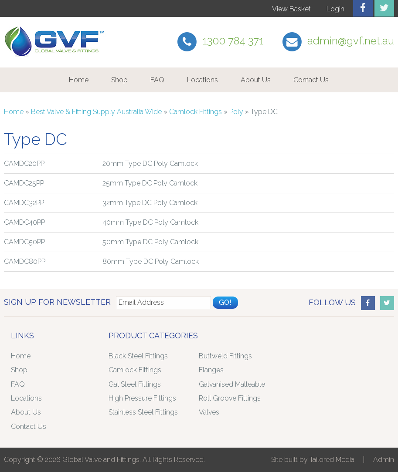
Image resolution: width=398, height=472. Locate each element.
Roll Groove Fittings (230, 398)
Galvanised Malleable (232, 384)
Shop (119, 80)
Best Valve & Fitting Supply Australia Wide (96, 112)
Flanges (211, 370)
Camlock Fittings (195, 112)
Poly (236, 112)
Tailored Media (332, 459)
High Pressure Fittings (142, 398)
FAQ (157, 80)
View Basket (291, 9)
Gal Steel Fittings (135, 384)
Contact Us (311, 80)
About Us (256, 80)
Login (335, 9)
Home (78, 80)
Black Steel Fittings (138, 356)
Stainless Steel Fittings (143, 412)
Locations (202, 80)
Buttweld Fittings (225, 356)
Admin (383, 459)
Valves (209, 412)
